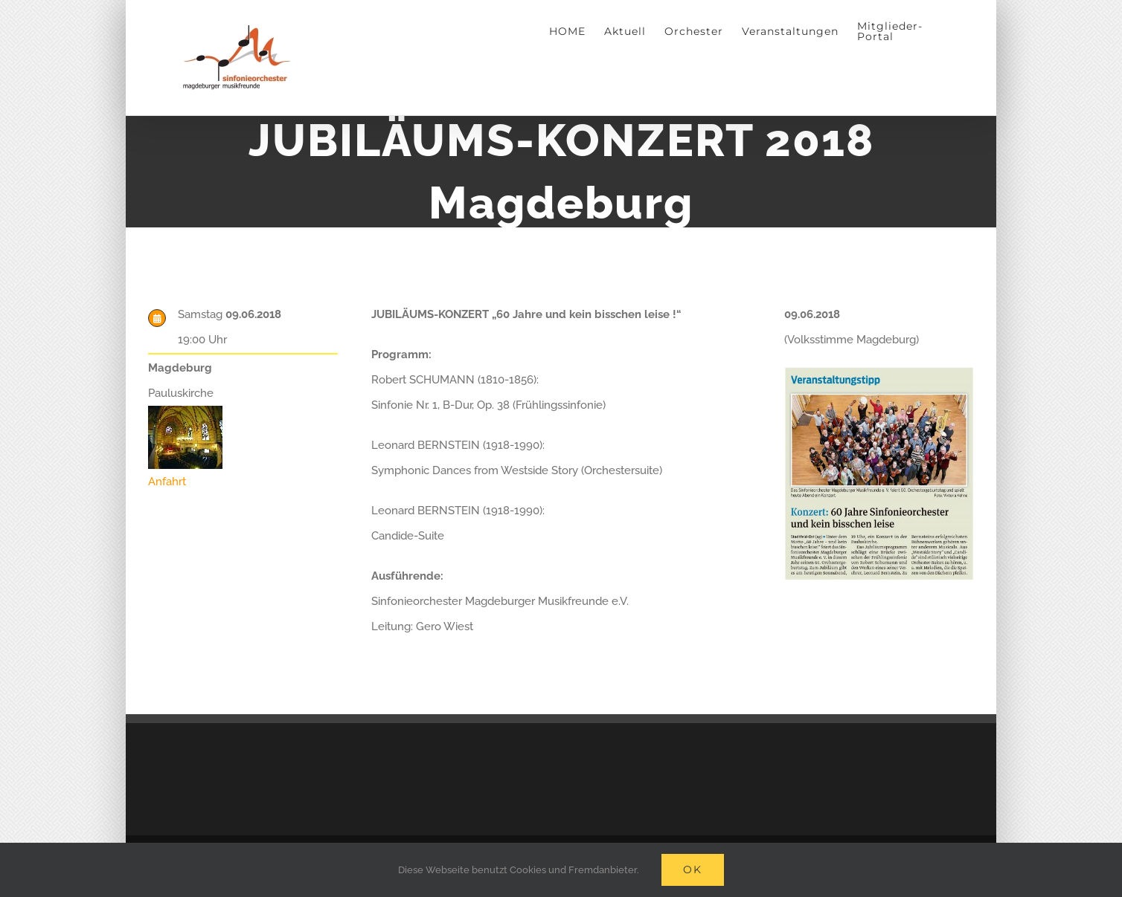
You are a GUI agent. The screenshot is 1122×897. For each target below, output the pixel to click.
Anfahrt (167, 481)
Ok (692, 869)
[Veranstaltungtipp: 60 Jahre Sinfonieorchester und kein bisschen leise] (879, 372)
